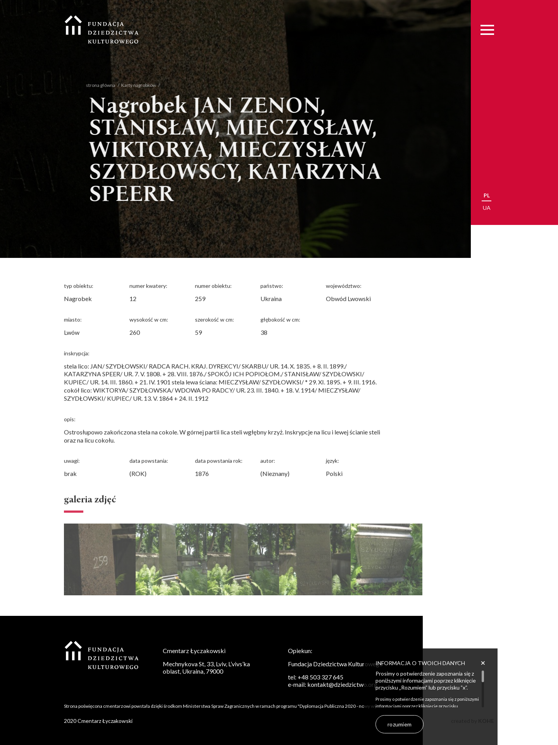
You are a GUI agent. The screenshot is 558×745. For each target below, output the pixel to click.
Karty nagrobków (133, 85)
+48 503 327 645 (320, 677)
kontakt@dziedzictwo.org (342, 684)
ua (487, 207)
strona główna (95, 85)
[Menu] (487, 29)
